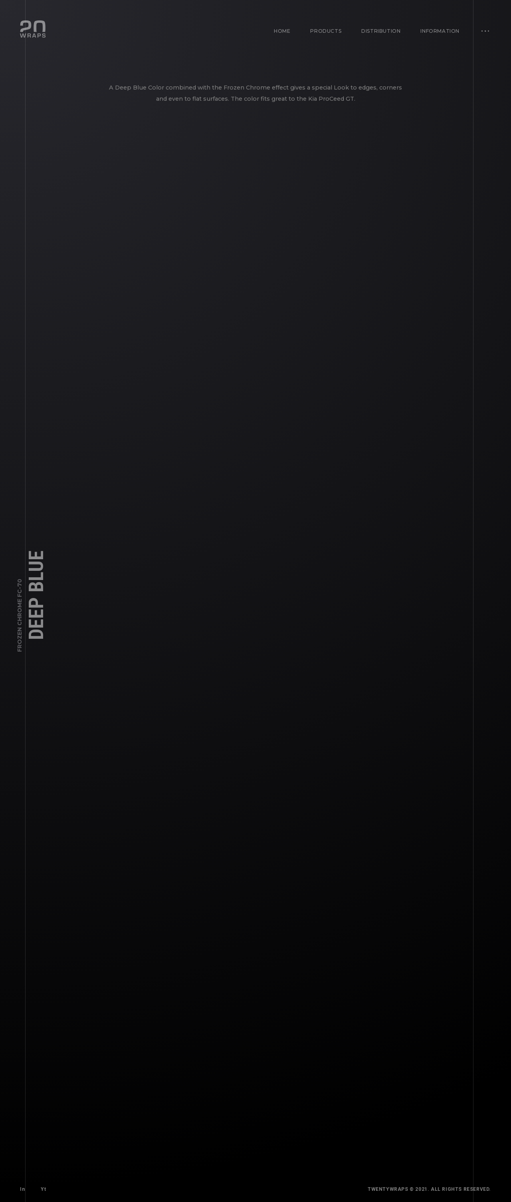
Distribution (380, 31)
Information (440, 31)
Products (325, 31)
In (22, 1189)
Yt (43, 1189)
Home (282, 31)
